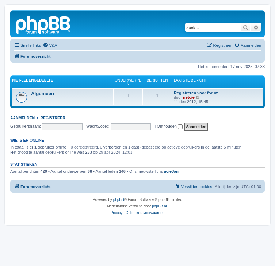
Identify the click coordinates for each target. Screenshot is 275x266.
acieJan (171, 171)
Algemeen (42, 93)
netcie (189, 97)
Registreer (52, 118)
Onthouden (170, 126)
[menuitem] (50, 45)
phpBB (118, 200)
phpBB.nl (159, 206)
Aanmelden (22, 118)
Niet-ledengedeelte (32, 80)
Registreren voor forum (196, 93)
